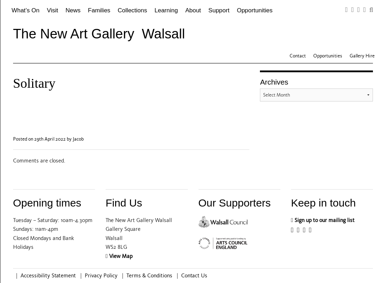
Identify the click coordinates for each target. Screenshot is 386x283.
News (73, 10)
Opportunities (255, 10)
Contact (298, 56)
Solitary (34, 83)
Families (99, 10)
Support (219, 10)
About (193, 10)
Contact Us (194, 275)
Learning (166, 10)
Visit (52, 10)
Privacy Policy (101, 275)
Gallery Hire (362, 56)
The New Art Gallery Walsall (99, 33)
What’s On (26, 10)
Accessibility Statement (48, 275)
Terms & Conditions (149, 275)
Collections (132, 10)
